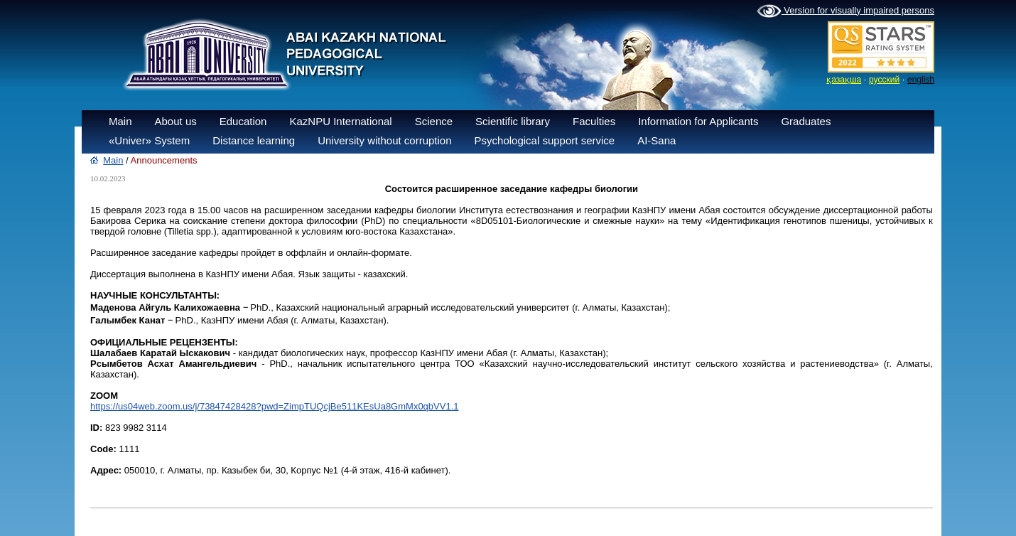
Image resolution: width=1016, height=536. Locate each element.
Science (434, 121)
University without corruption (384, 140)
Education (243, 121)
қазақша (843, 80)
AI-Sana (656, 140)
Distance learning (253, 140)
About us (176, 121)
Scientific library (512, 121)
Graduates (806, 121)
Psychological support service (545, 140)
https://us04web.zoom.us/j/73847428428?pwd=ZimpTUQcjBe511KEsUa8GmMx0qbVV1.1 (274, 406)
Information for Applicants (698, 121)
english (920, 80)
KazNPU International (340, 121)
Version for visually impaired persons (845, 11)
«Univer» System (149, 140)
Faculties (594, 121)
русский (884, 80)
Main (120, 121)
